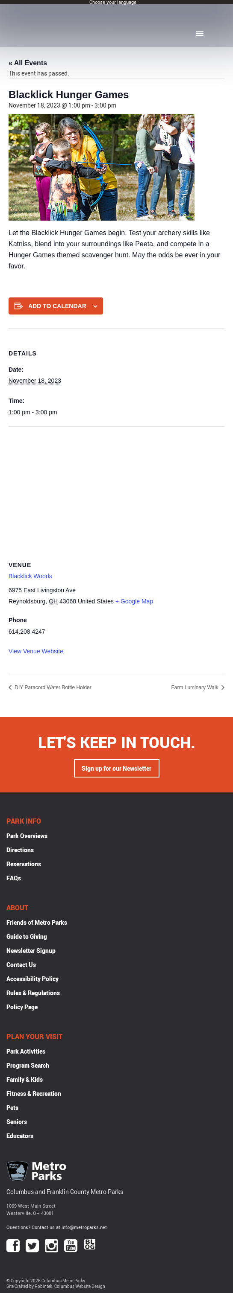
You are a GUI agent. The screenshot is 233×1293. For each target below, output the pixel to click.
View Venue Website (36, 651)
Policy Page (22, 1007)
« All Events (28, 63)
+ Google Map (134, 601)
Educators (19, 1136)
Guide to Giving (26, 936)
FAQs (13, 878)
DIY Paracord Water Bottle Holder (52, 687)
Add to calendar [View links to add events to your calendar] (57, 306)
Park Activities (25, 1051)
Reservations (23, 864)
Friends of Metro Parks (36, 922)
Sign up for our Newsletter (116, 768)
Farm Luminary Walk (195, 687)
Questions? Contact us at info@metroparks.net (56, 1227)
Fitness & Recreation (33, 1093)
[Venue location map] (116, 488)
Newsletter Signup (31, 950)
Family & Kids (24, 1079)
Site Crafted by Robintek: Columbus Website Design (55, 1286)
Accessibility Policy (32, 979)
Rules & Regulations (33, 993)
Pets (12, 1108)
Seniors (16, 1122)
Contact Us (21, 965)
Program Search (27, 1065)
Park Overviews (26, 836)
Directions (20, 850)
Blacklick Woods (30, 576)
